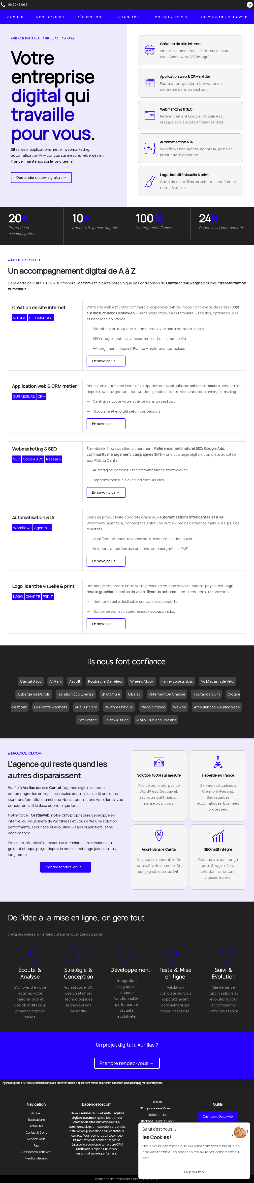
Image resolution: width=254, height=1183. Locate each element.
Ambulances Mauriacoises (217, 707)
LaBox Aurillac (117, 720)
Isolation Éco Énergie (76, 694)
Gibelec (134, 694)
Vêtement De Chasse (167, 694)
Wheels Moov (142, 681)
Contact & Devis (169, 16)
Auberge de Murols (33, 694)
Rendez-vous (36, 1139)
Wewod (179, 707)
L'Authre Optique (119, 707)
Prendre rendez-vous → (65, 867)
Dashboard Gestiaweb (224, 16)
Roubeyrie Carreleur (105, 681)
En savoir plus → (106, 361)
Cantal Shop (31, 681)
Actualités (127, 16)
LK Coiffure (110, 694)
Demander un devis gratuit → (41, 177)
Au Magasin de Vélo (217, 681)
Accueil (15, 16)
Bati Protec (87, 720)
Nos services (50, 16)
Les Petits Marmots (50, 707)
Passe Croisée (153, 707)
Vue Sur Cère (86, 707)
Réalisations (90, 16)
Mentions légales (36, 1158)
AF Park (55, 681)
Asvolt (74, 681)
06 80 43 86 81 (18, 4)
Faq (36, 1145)
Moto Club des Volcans (156, 720)
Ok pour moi (194, 1172)
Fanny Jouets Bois (177, 681)
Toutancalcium (206, 694)
